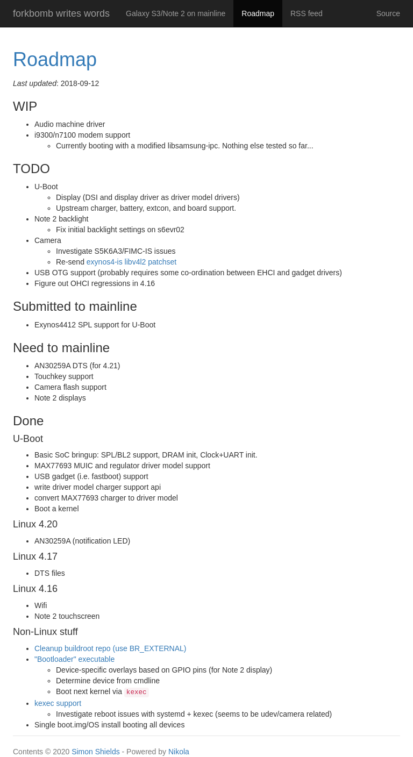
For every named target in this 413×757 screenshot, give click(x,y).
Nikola (178, 751)
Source (388, 13)
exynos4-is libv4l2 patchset (131, 262)
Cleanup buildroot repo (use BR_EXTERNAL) (110, 648)
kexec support (57, 703)
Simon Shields (96, 751)
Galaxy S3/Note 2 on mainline (175, 13)
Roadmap (261, 13)
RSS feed (306, 13)
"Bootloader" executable (74, 659)
